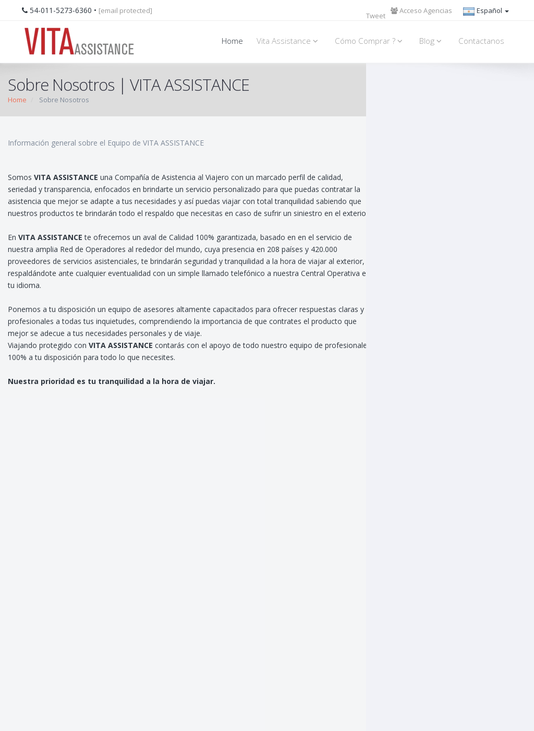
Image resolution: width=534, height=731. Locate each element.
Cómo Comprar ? (370, 40)
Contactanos (481, 40)
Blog (432, 40)
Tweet (375, 15)
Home (232, 40)
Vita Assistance (289, 40)
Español (486, 11)
